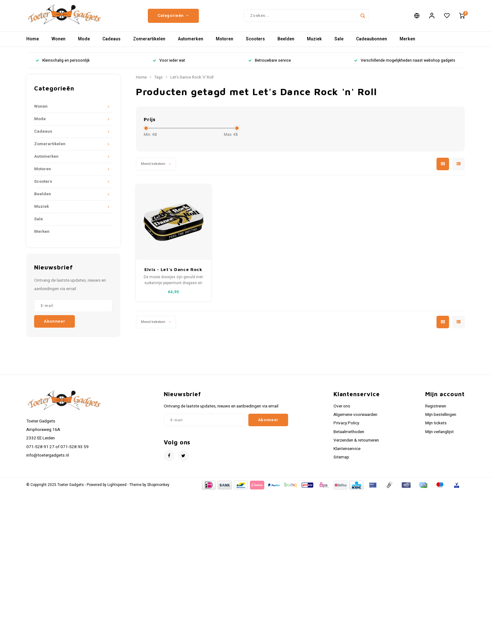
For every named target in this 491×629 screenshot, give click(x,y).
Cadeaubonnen (371, 42)
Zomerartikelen (149, 42)
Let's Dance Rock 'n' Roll (192, 80)
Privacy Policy (346, 426)
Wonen (58, 42)
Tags (158, 80)
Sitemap (341, 460)
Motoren (224, 42)
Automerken (190, 42)
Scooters (255, 42)
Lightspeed (117, 488)
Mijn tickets (436, 426)
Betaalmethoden (348, 435)
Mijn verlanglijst (439, 435)
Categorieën (173, 17)
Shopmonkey (158, 488)
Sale (339, 42)
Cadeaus (111, 42)
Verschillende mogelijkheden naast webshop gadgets (404, 63)
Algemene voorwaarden (355, 418)
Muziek (314, 42)
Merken (407, 42)
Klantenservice (346, 452)
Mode (84, 42)
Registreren (435, 409)
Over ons (341, 409)
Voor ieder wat (169, 63)
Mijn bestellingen (440, 418)
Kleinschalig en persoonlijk (63, 63)
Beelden (285, 42)
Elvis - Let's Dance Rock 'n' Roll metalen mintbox (173, 273)
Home (32, 42)
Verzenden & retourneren (356, 443)
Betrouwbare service (269, 63)
